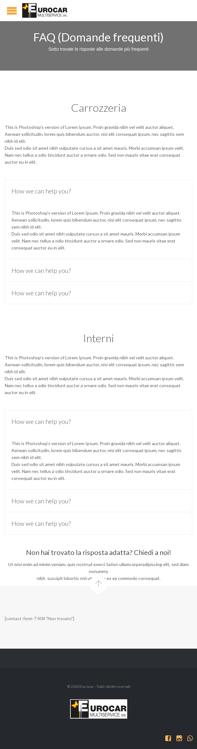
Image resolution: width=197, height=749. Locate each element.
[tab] (98, 191)
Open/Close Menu (12, 10)
